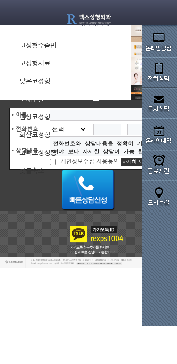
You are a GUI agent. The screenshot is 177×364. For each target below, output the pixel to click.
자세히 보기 (135, 162)
